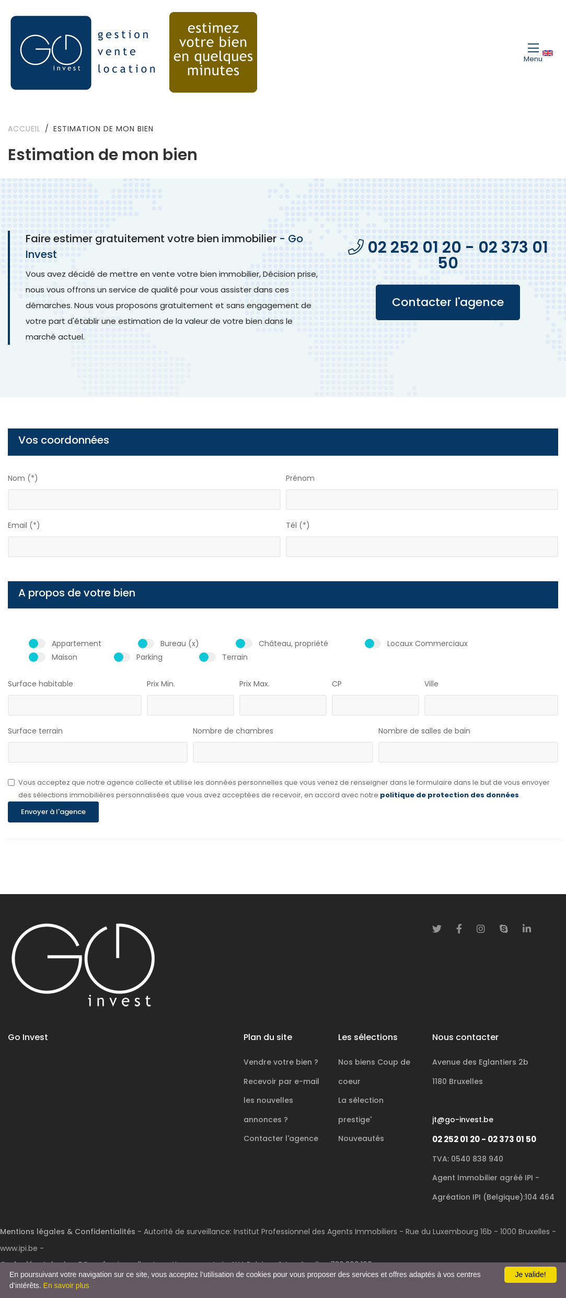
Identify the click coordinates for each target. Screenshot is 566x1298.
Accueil (24, 128)
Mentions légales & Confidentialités (67, 1231)
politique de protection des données (449, 795)
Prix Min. (161, 684)
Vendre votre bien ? (281, 1062)
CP (337, 684)
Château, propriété (293, 643)
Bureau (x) (179, 643)
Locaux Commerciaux (427, 643)
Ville (431, 684)
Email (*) (24, 525)
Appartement (76, 643)
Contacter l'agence (449, 302)
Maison (64, 657)
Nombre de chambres (233, 731)
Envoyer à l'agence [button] (53, 812)
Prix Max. (254, 684)
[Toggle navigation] (533, 52)
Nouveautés (361, 1138)
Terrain (235, 657)
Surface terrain (35, 731)
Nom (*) (23, 478)
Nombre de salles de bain (424, 731)
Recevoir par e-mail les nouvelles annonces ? (281, 1100)
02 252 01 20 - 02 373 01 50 (484, 1139)
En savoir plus (66, 1285)
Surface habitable (40, 684)
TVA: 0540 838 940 (467, 1159)
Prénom (300, 478)
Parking (149, 657)
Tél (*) (298, 525)
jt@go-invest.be (462, 1119)
